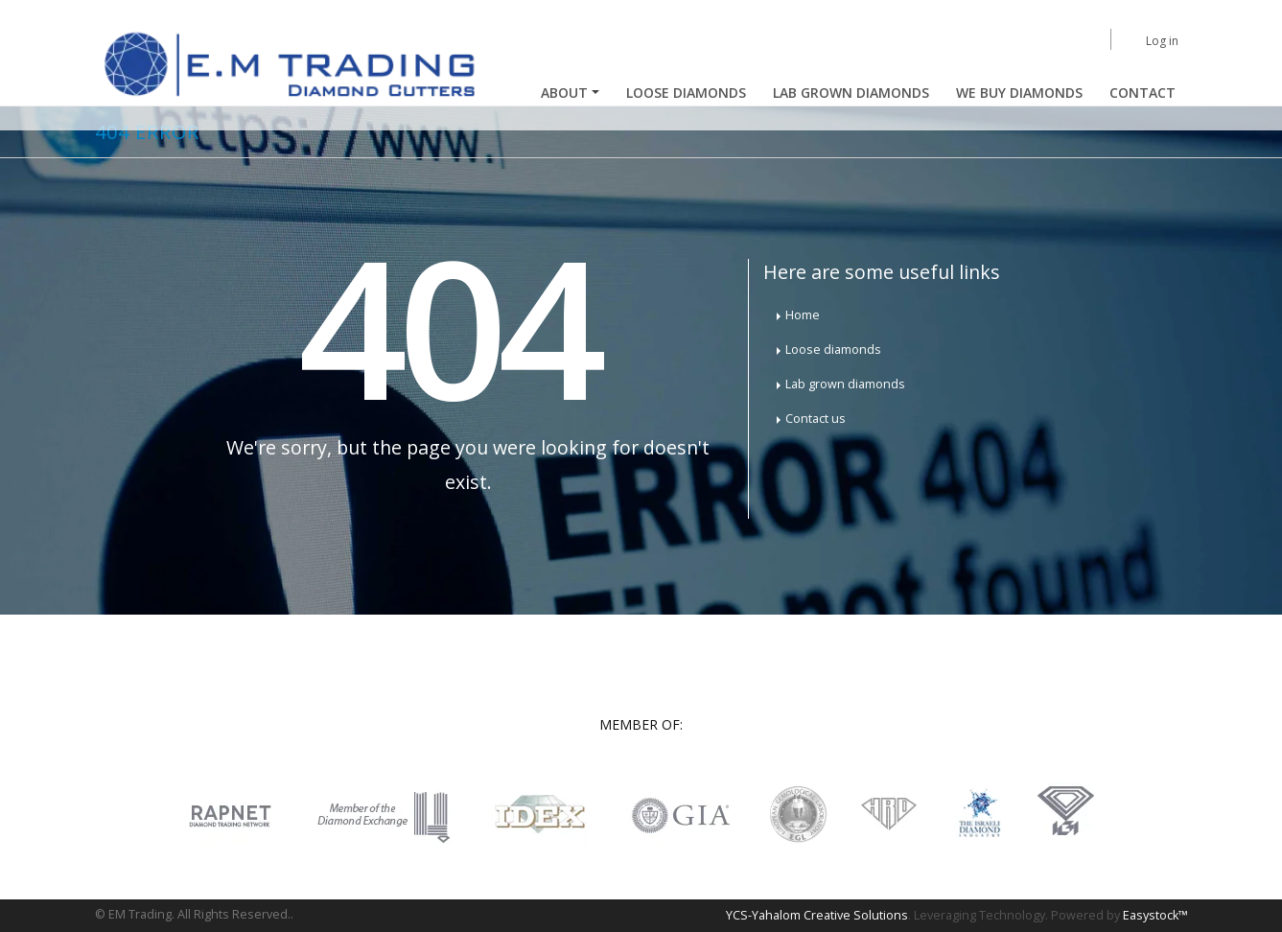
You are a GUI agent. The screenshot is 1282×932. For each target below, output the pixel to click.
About (564, 92)
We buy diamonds (1019, 92)
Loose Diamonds (686, 92)
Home (802, 315)
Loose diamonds (833, 349)
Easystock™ (1155, 915)
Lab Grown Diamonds (851, 92)
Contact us (815, 418)
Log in (1162, 41)
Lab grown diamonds (845, 384)
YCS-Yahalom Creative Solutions (817, 915)
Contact (1142, 92)
